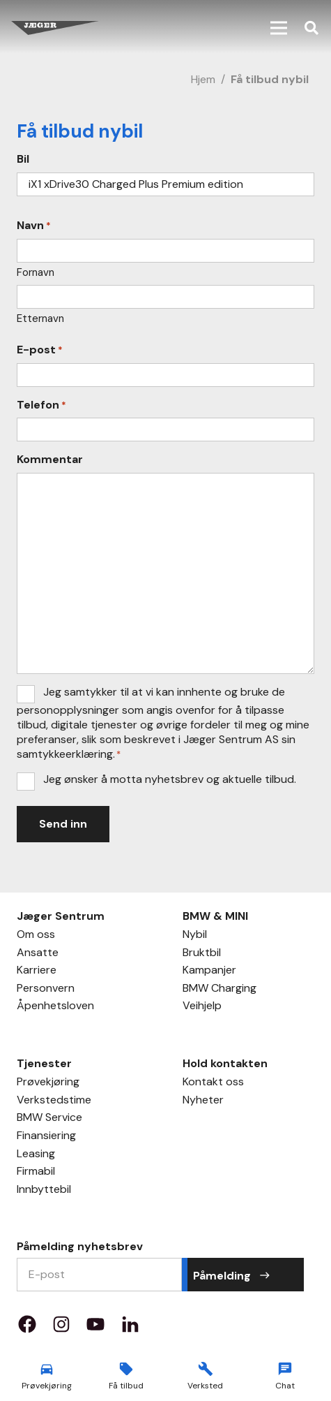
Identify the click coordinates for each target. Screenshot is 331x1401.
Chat (285, 1385)
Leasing (36, 1155)
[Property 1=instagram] (61, 1329)
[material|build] (205, 1369)
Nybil (195, 935)
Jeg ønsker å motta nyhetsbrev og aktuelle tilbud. (169, 779)
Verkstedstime (54, 1101)
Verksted (205, 1385)
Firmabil (36, 1172)
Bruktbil (202, 954)
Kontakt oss (213, 1083)
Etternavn (40, 318)
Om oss (36, 935)
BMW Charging (219, 989)
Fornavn (35, 272)
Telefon (41, 405)
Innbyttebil (44, 1190)
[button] (278, 27)
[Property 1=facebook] (27, 1329)
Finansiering (46, 1137)
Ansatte (38, 954)
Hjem (203, 79)
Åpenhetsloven (55, 1007)
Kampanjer (209, 971)
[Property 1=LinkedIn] (130, 1329)
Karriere (36, 971)
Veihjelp (202, 1007)
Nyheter (203, 1101)
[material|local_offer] (126, 1369)
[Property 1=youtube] (95, 1329)
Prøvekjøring (48, 1083)
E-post (40, 350)
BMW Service (49, 1118)
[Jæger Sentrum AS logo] (55, 28)
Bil (23, 159)
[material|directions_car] (46, 1369)
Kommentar (50, 460)
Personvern (46, 989)
